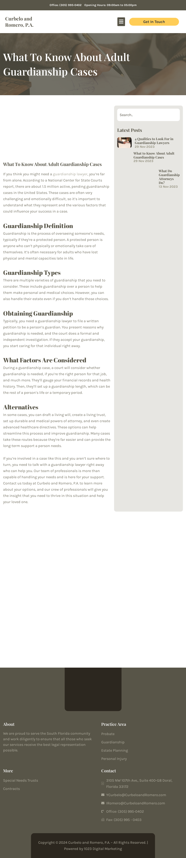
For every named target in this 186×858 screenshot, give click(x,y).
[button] (121, 21)
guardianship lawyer (70, 174)
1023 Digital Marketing (103, 848)
